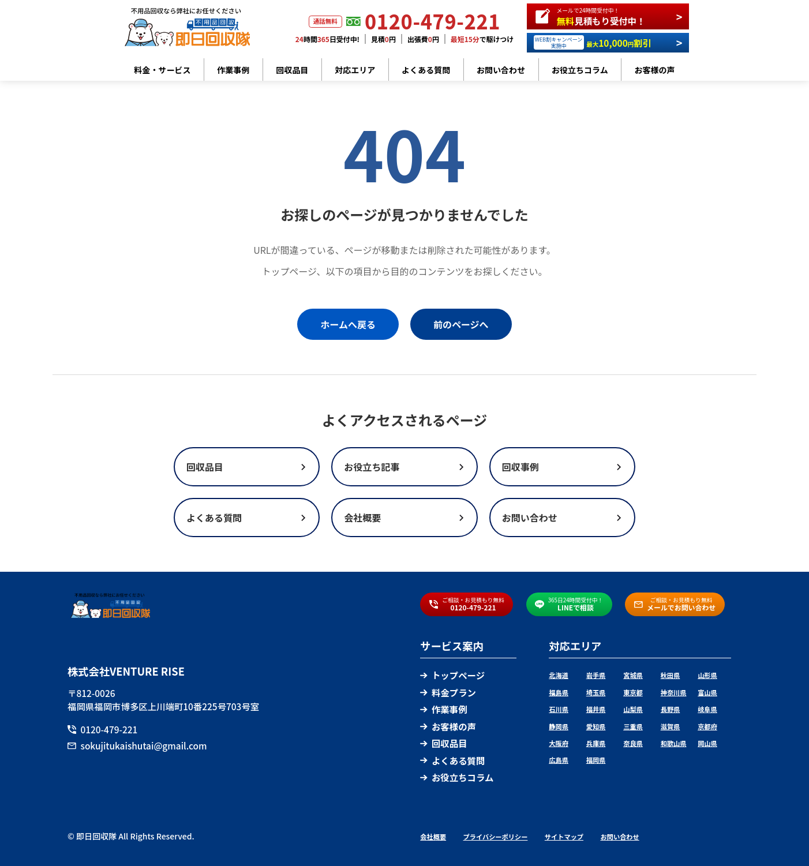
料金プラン (448, 692)
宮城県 (633, 675)
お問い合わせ (501, 70)
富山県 (707, 692)
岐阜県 (707, 709)
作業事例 (233, 70)
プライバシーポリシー (495, 836)
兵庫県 (596, 743)
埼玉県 (596, 692)
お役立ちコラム (580, 70)
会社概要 (433, 836)
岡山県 (707, 743)
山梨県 (633, 709)
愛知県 (596, 726)
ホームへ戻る (348, 324)
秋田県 (670, 675)
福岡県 (596, 759)
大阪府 (558, 743)
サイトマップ (564, 836)
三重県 (633, 726)
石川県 (558, 709)
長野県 (670, 709)
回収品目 (292, 70)
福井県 (596, 709)
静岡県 (558, 726)
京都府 (707, 726)
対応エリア (355, 70)
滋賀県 (670, 726)
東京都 (633, 692)
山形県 (707, 675)
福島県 (558, 692)
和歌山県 (674, 743)
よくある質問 (426, 70)
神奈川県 (674, 692)
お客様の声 (655, 70)
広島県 (558, 759)
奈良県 (633, 743)
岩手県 (596, 675)
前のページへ (461, 324)
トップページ (452, 675)
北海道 (558, 675)
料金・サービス (162, 70)
